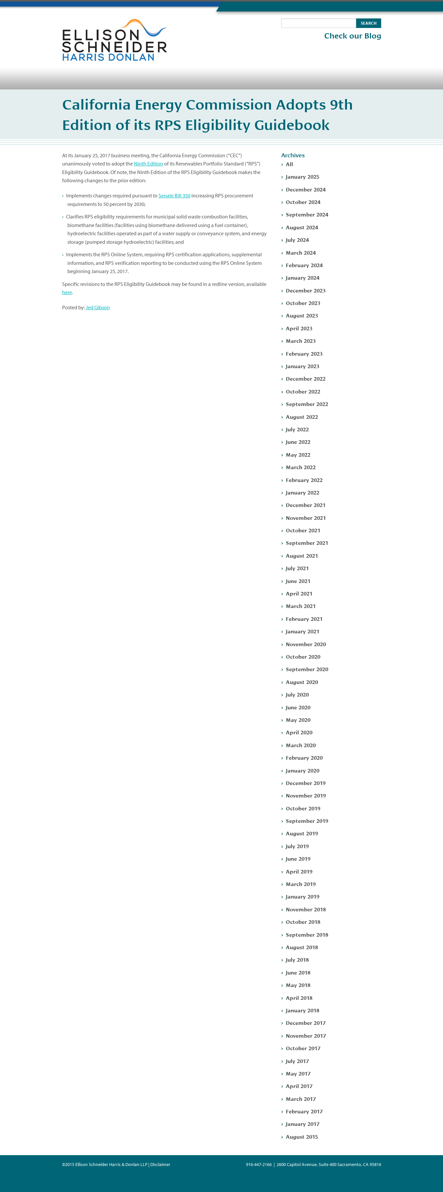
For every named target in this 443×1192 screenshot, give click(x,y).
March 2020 (301, 744)
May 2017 (298, 1073)
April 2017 (299, 1085)
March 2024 (301, 252)
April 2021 (299, 593)
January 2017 (302, 1123)
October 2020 (303, 656)
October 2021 (303, 530)
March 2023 (301, 340)
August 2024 (302, 227)
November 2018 (306, 909)
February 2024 (304, 264)
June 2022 (298, 441)
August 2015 (302, 1136)
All (289, 163)
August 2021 (302, 555)
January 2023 (302, 365)
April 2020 (299, 732)
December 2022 (306, 378)
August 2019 (302, 833)
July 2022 (297, 429)
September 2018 (307, 934)
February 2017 (304, 1111)
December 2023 (306, 290)
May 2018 (298, 984)
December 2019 (306, 782)
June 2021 (298, 580)
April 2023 (299, 328)
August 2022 (302, 416)
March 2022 (301, 466)
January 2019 (302, 896)
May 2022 (298, 454)
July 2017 (297, 1060)
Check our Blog (352, 35)
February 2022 (304, 479)
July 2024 (297, 239)
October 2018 (303, 921)
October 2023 (303, 302)
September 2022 (307, 403)
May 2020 (298, 719)
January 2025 (302, 176)
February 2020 (304, 757)
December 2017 (306, 1022)
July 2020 (297, 694)
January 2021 (302, 631)
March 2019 (301, 883)
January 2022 (302, 492)
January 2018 (302, 1010)
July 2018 (297, 959)
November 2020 (306, 643)
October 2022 (303, 391)
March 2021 (301, 605)
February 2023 (304, 353)
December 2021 (306, 504)
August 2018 (302, 947)
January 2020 (302, 770)
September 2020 (307, 668)
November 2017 (306, 1035)
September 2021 (307, 542)
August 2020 (302, 681)
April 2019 (299, 871)
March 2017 (301, 1098)
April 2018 (299, 997)
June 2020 (298, 707)
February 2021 (304, 618)
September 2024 (307, 214)
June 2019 (298, 858)
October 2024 (303, 201)
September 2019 (307, 820)
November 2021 (306, 517)
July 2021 (297, 567)
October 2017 (303, 1048)
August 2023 (302, 315)
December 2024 (306, 189)
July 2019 (297, 846)
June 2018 (298, 972)
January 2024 (302, 277)
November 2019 (306, 795)
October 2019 (303, 808)
